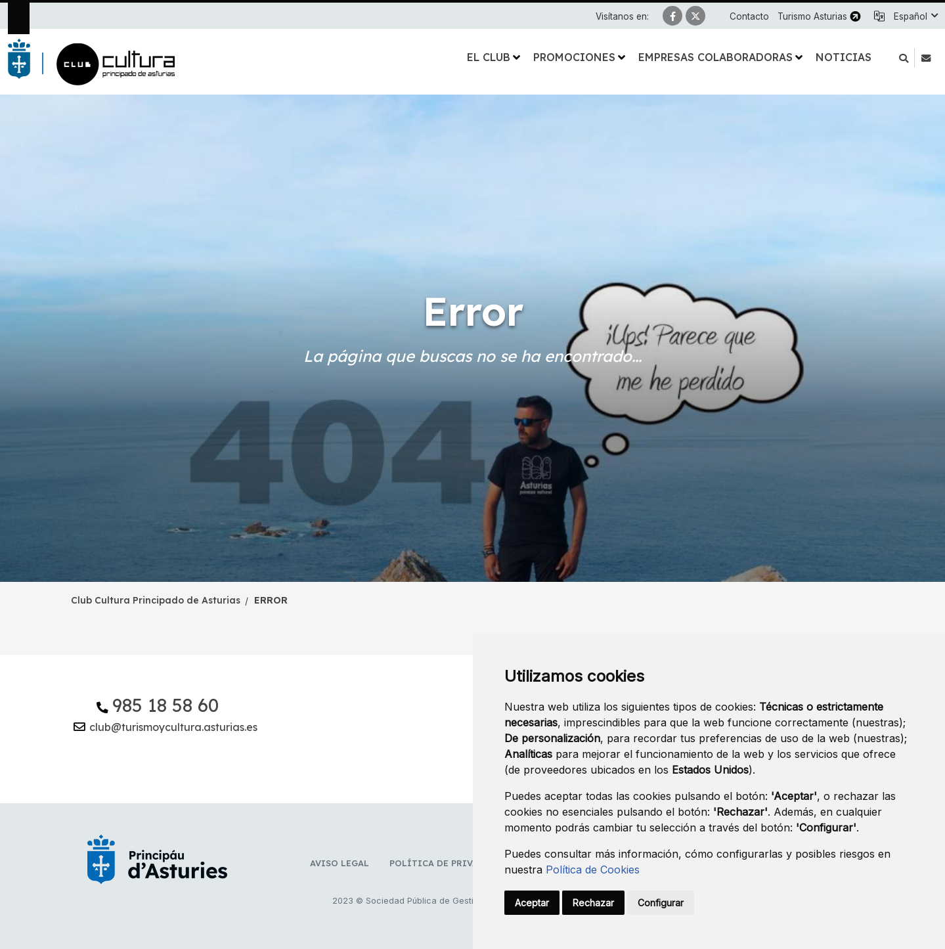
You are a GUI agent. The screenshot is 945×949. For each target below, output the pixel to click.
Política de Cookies (593, 869)
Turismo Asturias (812, 16)
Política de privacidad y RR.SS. (467, 863)
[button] (915, 16)
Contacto (749, 16)
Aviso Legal (339, 863)
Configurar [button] (661, 902)
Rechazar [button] (593, 902)
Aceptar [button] (532, 902)
